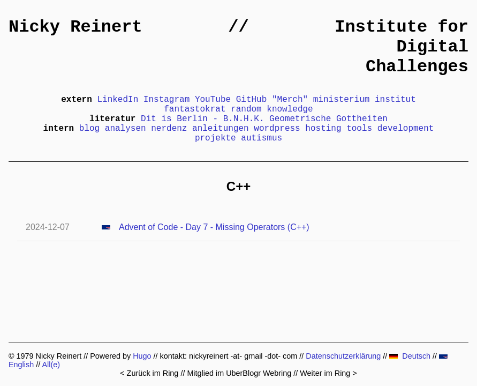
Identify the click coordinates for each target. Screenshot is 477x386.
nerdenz (169, 128)
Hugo (142, 356)
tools (359, 128)
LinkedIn (117, 100)
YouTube (213, 100)
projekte (215, 138)
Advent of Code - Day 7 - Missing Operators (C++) (214, 227)
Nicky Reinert (75, 27)
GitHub (251, 100)
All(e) (51, 364)
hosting (323, 128)
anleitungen (220, 128)
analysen (125, 128)
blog (89, 128)
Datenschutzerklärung (343, 356)
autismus (261, 138)
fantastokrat (194, 109)
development (405, 128)
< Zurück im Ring (149, 373)
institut (395, 100)
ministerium (341, 100)
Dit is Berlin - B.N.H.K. (202, 119)
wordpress (277, 128)
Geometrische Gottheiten (328, 119)
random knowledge (272, 109)
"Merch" (290, 100)
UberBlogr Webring (258, 373)
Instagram (166, 100)
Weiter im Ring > (328, 373)
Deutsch (409, 356)
